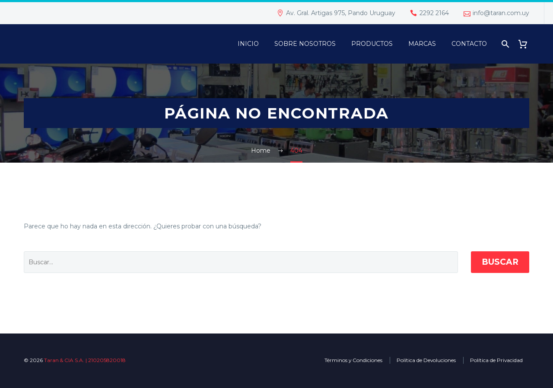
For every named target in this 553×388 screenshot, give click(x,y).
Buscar (500, 262)
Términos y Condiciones (353, 360)
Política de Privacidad (496, 360)
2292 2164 (434, 13)
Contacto (469, 44)
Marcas (422, 44)
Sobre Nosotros (305, 44)
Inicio (248, 44)
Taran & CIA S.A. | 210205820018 (85, 360)
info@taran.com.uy (501, 13)
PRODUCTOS (372, 44)
